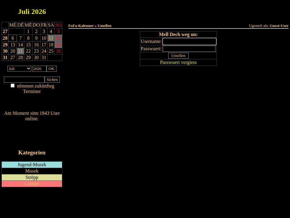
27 (5, 31)
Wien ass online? (31, 124)
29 (5, 44)
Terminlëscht (246, 9)
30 (5, 51)
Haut (110, 9)
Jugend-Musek (32, 164)
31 (5, 57)
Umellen (178, 15)
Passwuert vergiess (178, 62)
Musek (32, 170)
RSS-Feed (32, 135)
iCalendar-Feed (32, 141)
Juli (24, 11)
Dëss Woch (144, 9)
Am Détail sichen (32, 97)
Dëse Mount (178, 9)
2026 (38, 11)
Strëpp (32, 177)
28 (5, 38)
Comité (32, 183)
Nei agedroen (32, 103)
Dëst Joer (212, 9)
